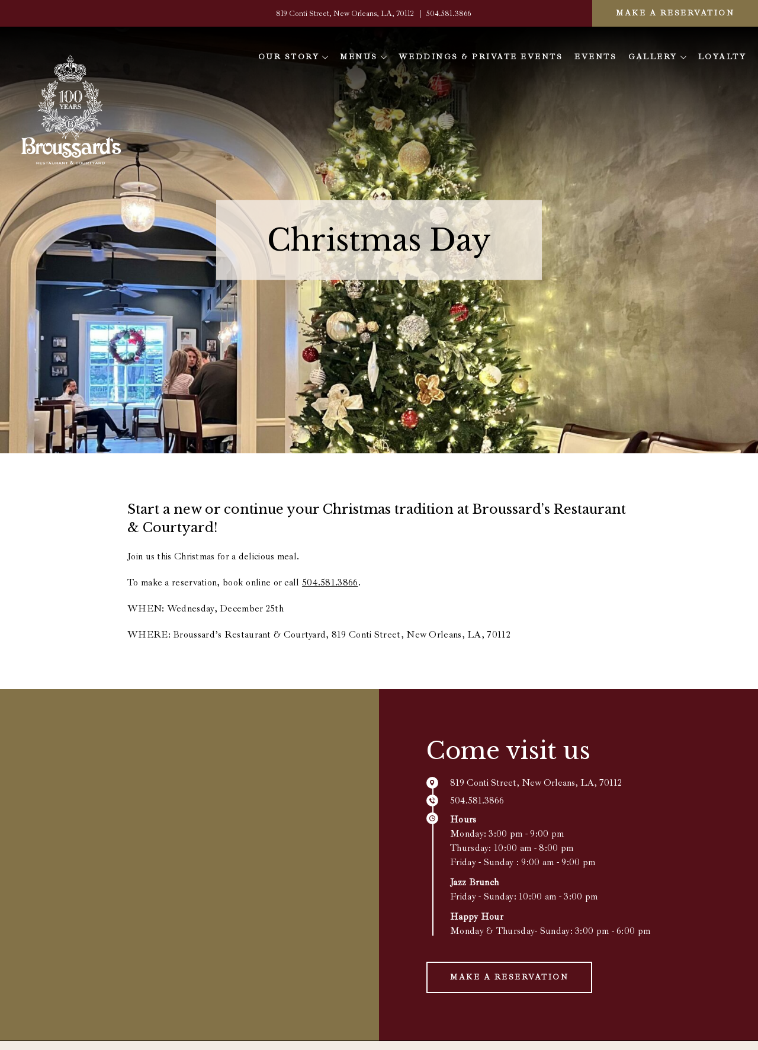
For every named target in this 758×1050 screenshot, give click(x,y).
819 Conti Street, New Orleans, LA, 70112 (346, 13)
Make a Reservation (675, 13)
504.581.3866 (448, 13)
